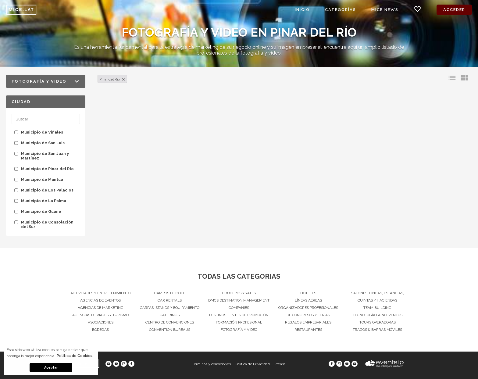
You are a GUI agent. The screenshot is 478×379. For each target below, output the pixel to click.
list (452, 77)
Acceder (454, 9)
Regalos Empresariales (308, 322)
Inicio (302, 9)
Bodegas (100, 329)
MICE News (384, 9)
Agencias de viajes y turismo (100, 315)
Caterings (170, 315)
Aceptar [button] (51, 368)
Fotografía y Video (239, 329)
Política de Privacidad (252, 364)
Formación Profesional (239, 322)
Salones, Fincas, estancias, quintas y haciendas (377, 296)
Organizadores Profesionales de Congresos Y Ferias (308, 311)
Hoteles (308, 293)
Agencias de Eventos (100, 300)
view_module (464, 77)
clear (123, 79)
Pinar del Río (109, 79)
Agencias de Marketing (100, 308)
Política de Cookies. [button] (75, 356)
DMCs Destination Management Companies (238, 304)
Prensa (280, 364)
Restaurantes (308, 329)
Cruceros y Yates (239, 293)
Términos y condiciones (211, 364)
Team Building (377, 308)
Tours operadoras (377, 322)
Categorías (340, 9)
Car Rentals (170, 300)
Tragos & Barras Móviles (377, 329)
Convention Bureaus (169, 329)
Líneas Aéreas (308, 300)
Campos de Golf (169, 293)
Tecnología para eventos (377, 315)
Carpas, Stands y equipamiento (169, 308)
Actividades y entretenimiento (100, 293)
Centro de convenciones (169, 322)
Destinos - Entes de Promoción (239, 315)
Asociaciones (100, 322)
